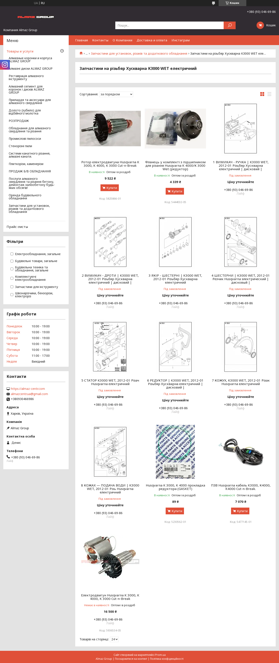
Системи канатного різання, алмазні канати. (29, 155)
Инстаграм (181, 40)
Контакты (100, 40)
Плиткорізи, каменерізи (26, 164)
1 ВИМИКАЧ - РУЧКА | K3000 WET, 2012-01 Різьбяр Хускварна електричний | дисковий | (241, 165)
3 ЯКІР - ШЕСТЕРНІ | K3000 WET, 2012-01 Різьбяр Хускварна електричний (175, 279)
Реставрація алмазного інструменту (26, 77)
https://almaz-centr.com (28, 389)
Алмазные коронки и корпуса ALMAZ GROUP (30, 60)
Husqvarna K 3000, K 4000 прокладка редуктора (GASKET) (175, 486)
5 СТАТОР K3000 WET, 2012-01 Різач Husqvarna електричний (110, 382)
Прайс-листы (17, 226)
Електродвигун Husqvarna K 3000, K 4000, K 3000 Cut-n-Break (110, 596)
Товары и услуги (20, 51)
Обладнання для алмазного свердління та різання (30, 130)
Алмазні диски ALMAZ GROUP (31, 69)
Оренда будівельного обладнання (25, 197)
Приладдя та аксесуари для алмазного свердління (30, 101)
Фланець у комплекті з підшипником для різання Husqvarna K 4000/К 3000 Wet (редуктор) (175, 165)
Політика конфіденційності (167, 659)
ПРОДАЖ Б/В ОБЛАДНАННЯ (30, 171)
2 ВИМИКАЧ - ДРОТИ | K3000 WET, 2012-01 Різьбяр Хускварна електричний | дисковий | (110, 279)
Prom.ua (160, 655)
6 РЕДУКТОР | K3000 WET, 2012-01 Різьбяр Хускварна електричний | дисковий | (175, 384)
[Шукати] (230, 25)
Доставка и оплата (152, 40)
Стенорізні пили (20, 146)
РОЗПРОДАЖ (19, 121)
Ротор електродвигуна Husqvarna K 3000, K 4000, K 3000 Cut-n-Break (110, 163)
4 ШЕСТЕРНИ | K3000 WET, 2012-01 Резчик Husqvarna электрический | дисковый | (240, 279)
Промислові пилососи (25, 139)
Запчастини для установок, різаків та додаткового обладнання (139, 54)
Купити (111, 188)
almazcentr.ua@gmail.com (29, 394)
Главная (81, 40)
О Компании (122, 40)
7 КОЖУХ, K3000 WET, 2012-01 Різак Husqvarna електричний (241, 382)
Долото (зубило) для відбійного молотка (25, 112)
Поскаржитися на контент (131, 659)
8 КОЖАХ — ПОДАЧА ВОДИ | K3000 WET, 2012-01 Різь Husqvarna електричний (110, 488)
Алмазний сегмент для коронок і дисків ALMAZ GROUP (26, 89)
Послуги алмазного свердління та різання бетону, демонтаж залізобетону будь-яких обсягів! (32, 183)
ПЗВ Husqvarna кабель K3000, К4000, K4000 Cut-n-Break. (240, 486)
